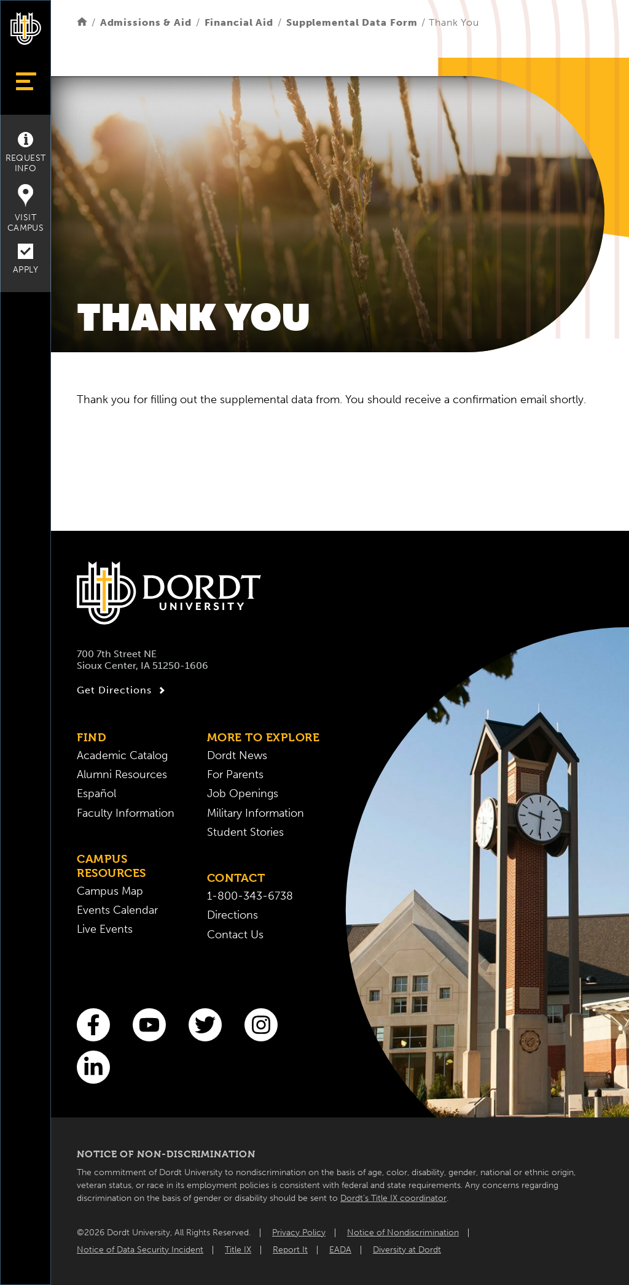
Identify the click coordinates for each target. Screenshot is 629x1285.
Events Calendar (117, 910)
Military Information (255, 813)
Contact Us (235, 934)
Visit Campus (25, 208)
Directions (232, 915)
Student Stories (245, 832)
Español (96, 793)
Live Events (105, 929)
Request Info (26, 153)
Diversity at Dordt (407, 1249)
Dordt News (237, 755)
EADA (340, 1249)
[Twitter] (205, 1024)
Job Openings (242, 793)
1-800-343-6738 (250, 896)
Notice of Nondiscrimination (403, 1232)
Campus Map (110, 891)
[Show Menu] (25, 81)
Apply (25, 259)
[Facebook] (93, 1024)
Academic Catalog (122, 755)
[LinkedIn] (93, 1067)
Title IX (238, 1249)
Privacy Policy (299, 1232)
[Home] (82, 22)
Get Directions (122, 690)
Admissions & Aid (146, 22)
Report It (290, 1249)
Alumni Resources (122, 774)
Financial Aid (239, 22)
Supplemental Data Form (352, 22)
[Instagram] (261, 1024)
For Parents (235, 774)
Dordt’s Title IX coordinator (393, 1198)
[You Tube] (149, 1024)
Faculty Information (125, 813)
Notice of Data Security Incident (140, 1249)
